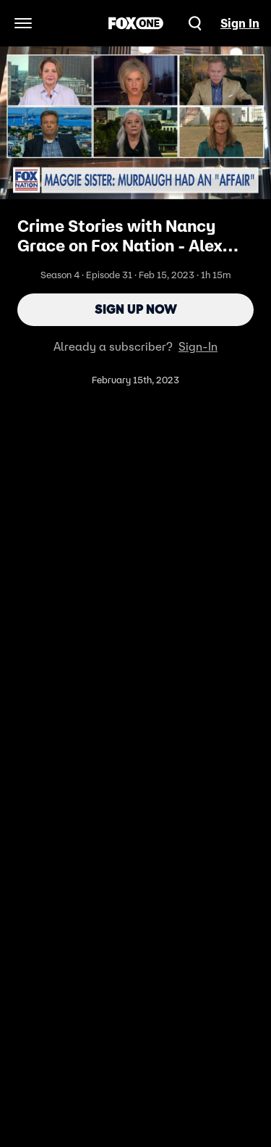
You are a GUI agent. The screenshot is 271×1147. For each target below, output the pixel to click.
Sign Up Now (136, 309)
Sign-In (198, 346)
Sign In (239, 23)
